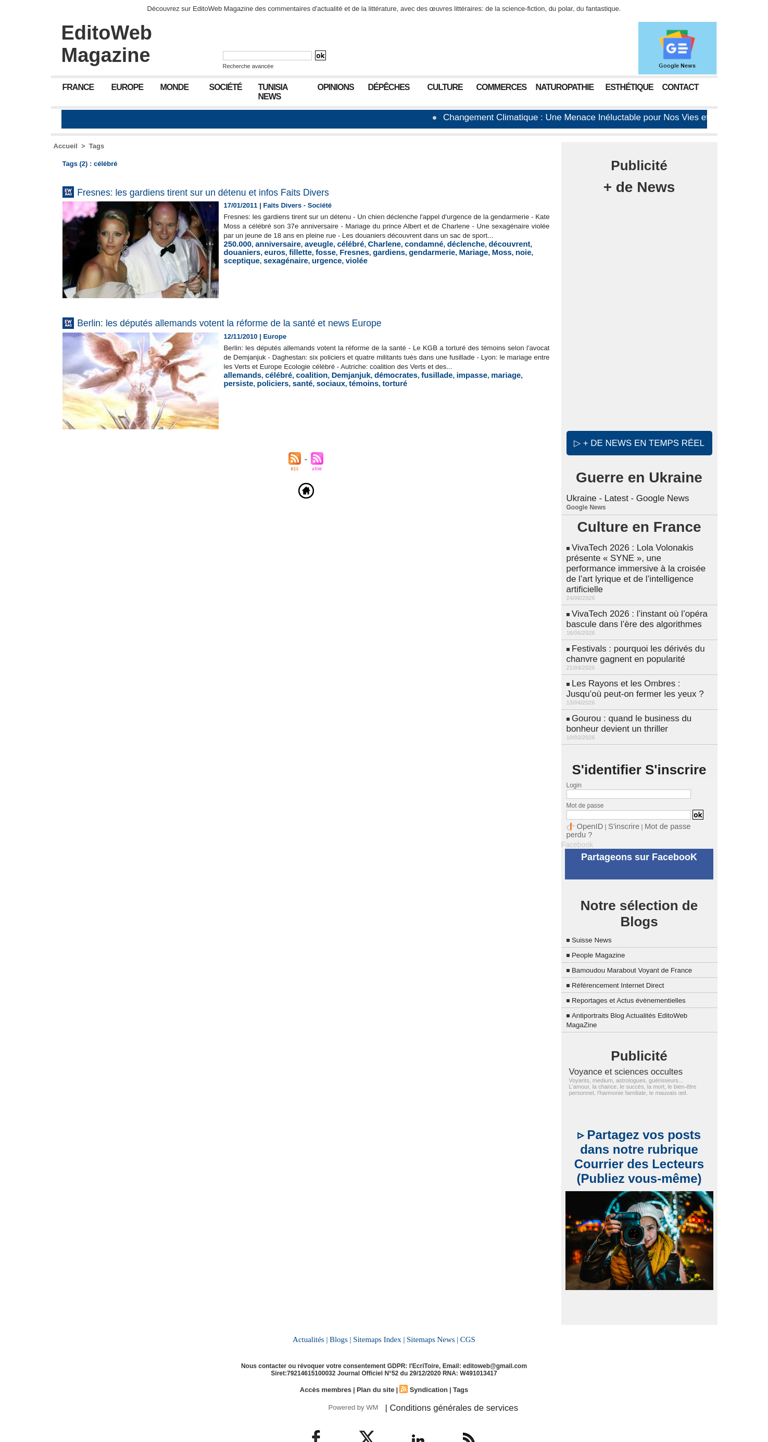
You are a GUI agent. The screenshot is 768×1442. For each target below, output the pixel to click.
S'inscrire (616, 801)
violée (263, 269)
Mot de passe (585, 781)
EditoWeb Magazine (107, 44)
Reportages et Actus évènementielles (640, 973)
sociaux (288, 392)
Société (225, 87)
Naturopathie (565, 87)
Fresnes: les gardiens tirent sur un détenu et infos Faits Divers (249, 191)
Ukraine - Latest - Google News (624, 497)
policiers (237, 392)
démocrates (377, 384)
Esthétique (629, 87)
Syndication (426, 1359)
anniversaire (272, 253)
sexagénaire (519, 261)
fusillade (413, 384)
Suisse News (596, 903)
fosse (278, 261)
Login (574, 760)
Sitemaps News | (430, 1310)
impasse (444, 384)
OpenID (587, 801)
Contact (680, 87)
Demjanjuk (337, 384)
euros (233, 261)
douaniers (515, 253)
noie (455, 261)
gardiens (335, 261)
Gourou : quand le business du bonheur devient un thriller (625, 700)
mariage (474, 384)
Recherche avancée (248, 66)
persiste (504, 384)
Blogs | (342, 1310)
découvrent (477, 253)
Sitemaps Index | (379, 1310)
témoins (319, 392)
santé (264, 392)
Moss (435, 261)
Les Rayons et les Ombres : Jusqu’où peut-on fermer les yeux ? (638, 667)
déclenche (439, 253)
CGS (464, 1310)
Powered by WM (352, 1376)
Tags (96, 146)
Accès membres (328, 1359)
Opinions (336, 87)
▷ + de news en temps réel (639, 442)
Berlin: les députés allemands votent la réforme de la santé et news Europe (285, 322)
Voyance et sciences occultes (616, 1044)
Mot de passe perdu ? (664, 801)
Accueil (66, 146)
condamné (402, 253)
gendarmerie (372, 261)
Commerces (501, 87)
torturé (346, 392)
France (78, 87)
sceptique (481, 261)
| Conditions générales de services (441, 1376)
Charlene (366, 253)
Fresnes (304, 261)
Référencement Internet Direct (627, 958)
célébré (336, 253)
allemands (240, 384)
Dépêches (389, 87)
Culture (445, 87)
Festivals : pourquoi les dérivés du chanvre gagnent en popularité (632, 635)
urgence (237, 269)
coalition (302, 384)
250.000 (236, 253)
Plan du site (375, 1359)
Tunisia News (273, 92)
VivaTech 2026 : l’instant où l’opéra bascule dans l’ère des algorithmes (633, 602)
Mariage (410, 261)
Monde (174, 87)
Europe (127, 87)
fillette (256, 261)
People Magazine (604, 918)
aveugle (308, 253)
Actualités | (313, 1310)
